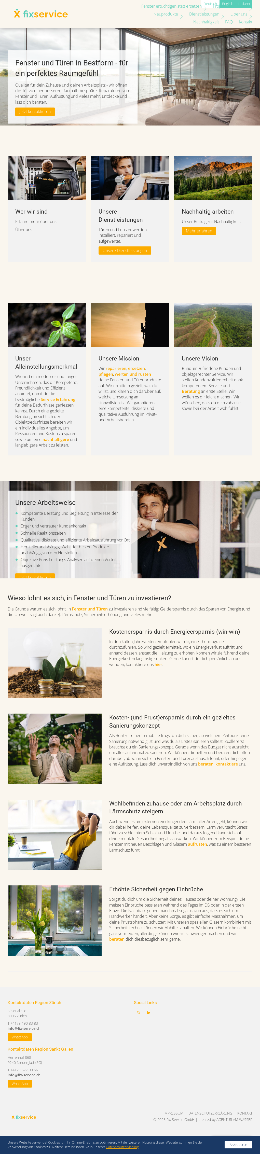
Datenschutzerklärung (210, 1113)
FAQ (226, 22)
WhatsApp (20, 1037)
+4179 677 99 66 (24, 1069)
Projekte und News (230, 6)
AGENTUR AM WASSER (234, 1119)
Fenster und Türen (90, 609)
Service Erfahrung (58, 399)
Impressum (173, 1113)
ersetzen (136, 368)
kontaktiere (226, 764)
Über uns (207, 14)
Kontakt (243, 22)
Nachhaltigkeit (237, 14)
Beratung (191, 391)
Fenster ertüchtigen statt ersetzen (172, 6)
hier (158, 664)
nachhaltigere (56, 439)
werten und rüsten (133, 374)
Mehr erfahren (199, 231)
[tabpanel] (47, 209)
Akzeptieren (238, 1144)
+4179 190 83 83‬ (24, 1023)
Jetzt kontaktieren (35, 112)
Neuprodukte (134, 14)
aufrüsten (197, 844)
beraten (205, 764)
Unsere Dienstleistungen (125, 250)
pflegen (106, 374)
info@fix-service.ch (24, 1028)
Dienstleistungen (173, 14)
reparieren (116, 368)
